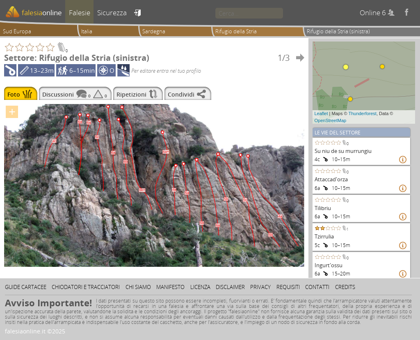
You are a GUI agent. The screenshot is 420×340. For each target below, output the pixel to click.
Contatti (317, 287)
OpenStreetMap (331, 120)
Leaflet (321, 113)
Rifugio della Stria (236, 31)
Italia (86, 31)
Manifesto (170, 287)
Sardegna (153, 31)
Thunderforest (362, 113)
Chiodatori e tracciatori (86, 287)
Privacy (260, 287)
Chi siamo (138, 287)
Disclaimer (230, 287)
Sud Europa (17, 31)
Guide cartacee (25, 287)
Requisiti (288, 287)
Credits (345, 287)
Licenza (200, 287)
